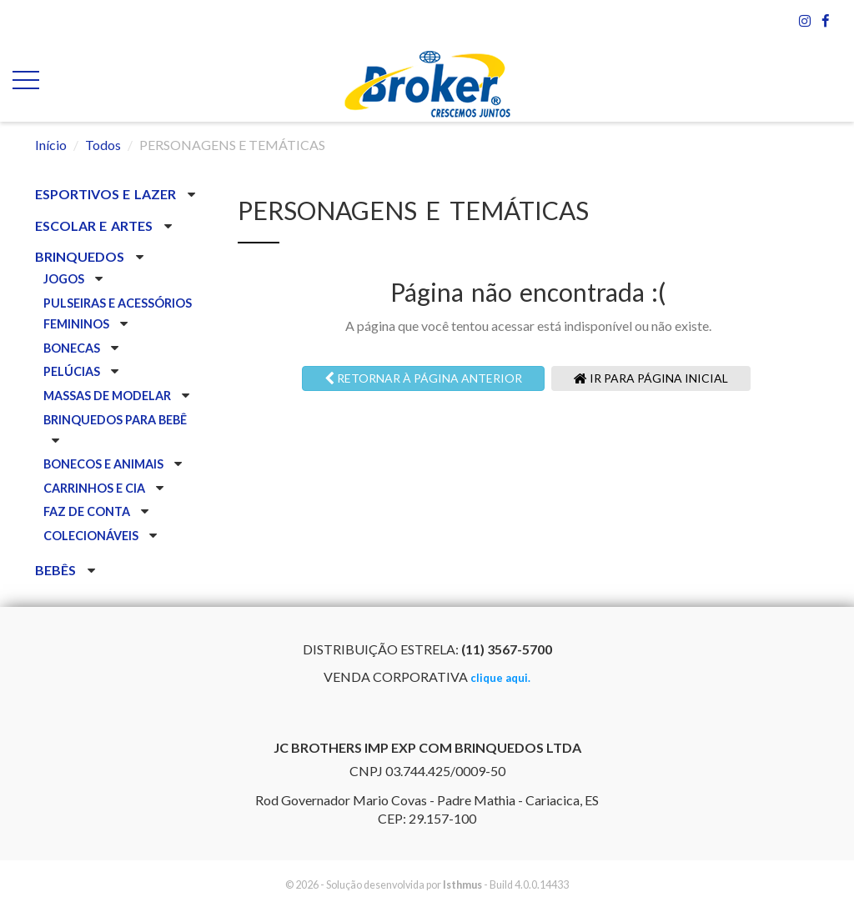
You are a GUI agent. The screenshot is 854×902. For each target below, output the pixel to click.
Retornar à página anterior (423, 378)
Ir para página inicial (651, 378)
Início (51, 145)
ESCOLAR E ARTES (95, 225)
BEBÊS (57, 570)
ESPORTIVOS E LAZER (107, 194)
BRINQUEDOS (81, 256)
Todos (103, 145)
